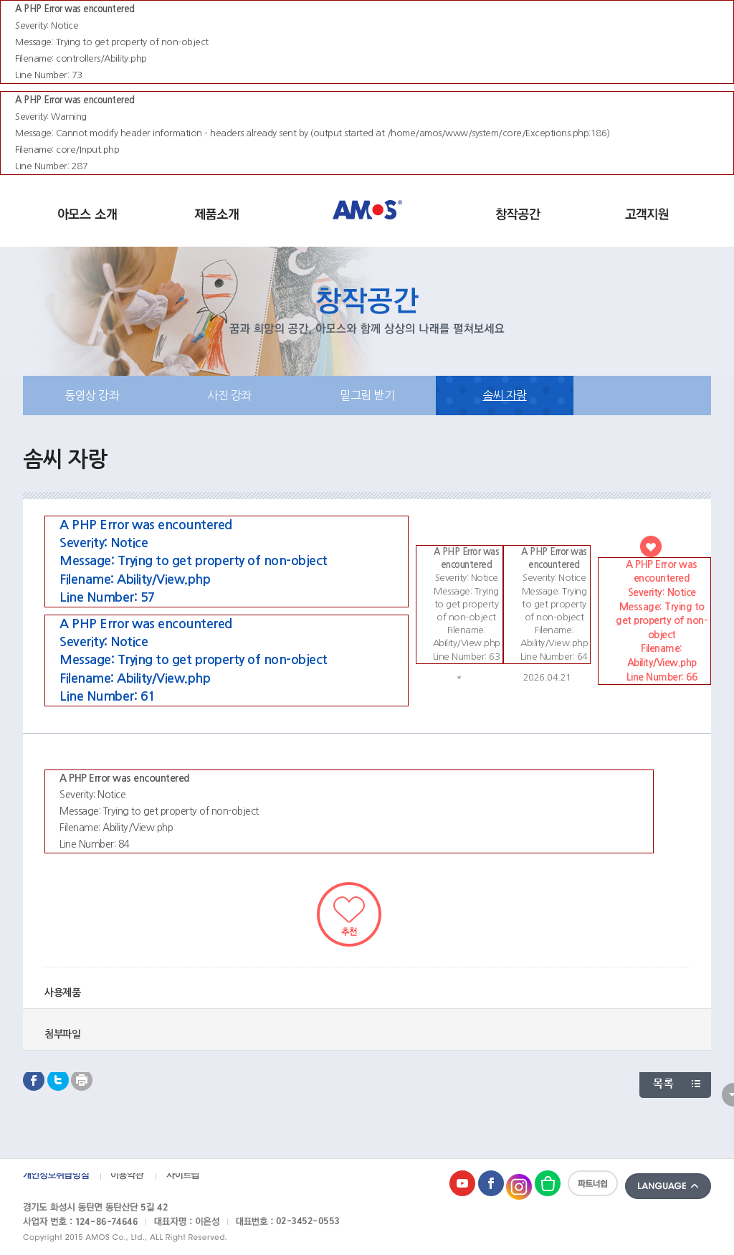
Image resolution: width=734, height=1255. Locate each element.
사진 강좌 (229, 395)
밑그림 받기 (367, 395)
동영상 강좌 (92, 395)
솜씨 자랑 (504, 395)
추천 (349, 914)
